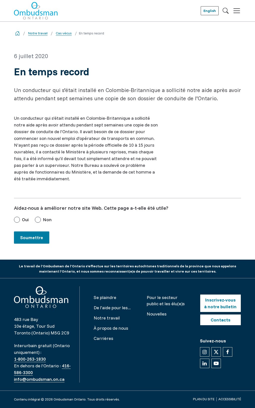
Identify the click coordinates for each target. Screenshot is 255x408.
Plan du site (203, 399)
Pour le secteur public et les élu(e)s (166, 300)
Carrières (103, 338)
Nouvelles (157, 314)
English (209, 10)
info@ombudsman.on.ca (39, 379)
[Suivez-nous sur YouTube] (216, 363)
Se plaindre (105, 297)
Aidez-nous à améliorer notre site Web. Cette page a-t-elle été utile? (91, 208)
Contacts (220, 320)
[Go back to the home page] (17, 33)
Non (47, 219)
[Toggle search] (226, 10)
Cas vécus (64, 33)
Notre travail (38, 33)
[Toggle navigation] (237, 11)
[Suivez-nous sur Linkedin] (204, 363)
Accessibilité (229, 399)
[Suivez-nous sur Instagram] (204, 352)
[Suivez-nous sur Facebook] (227, 352)
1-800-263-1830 (30, 359)
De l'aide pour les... (112, 307)
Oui (25, 219)
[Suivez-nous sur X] (216, 352)
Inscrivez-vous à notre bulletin (220, 303)
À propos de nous (111, 328)
